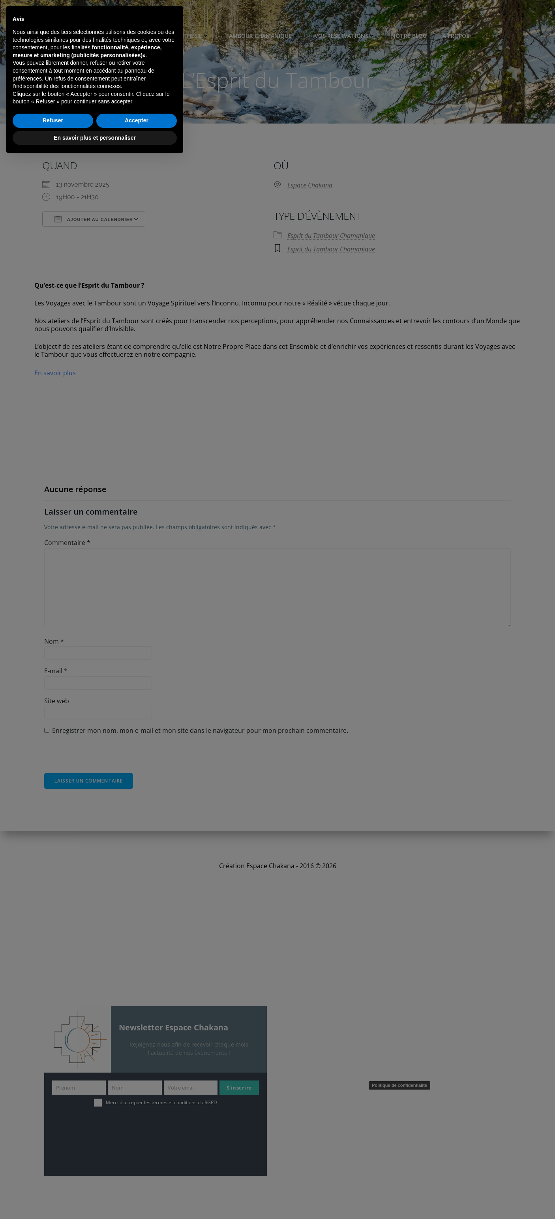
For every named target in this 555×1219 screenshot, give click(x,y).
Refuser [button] (53, 1180)
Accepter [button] (136, 1180)
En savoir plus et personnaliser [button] (95, 1197)
